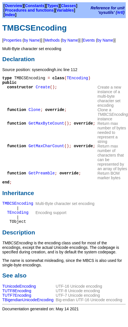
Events (89, 40)
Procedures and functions (29, 10)
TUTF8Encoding (16, 290)
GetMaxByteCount (46, 123)
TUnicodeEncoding (19, 286)
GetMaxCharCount (46, 146)
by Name (32, 40)
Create (43, 87)
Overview (13, 5)
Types (52, 5)
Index (10, 14)
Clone (34, 110)
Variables (65, 10)
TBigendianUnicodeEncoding (28, 300)
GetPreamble (41, 173)
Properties (12, 40)
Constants (34, 5)
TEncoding (77, 78)
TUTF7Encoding (16, 295)
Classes (68, 5)
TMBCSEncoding (17, 203)
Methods (52, 40)
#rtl (120, 12)
